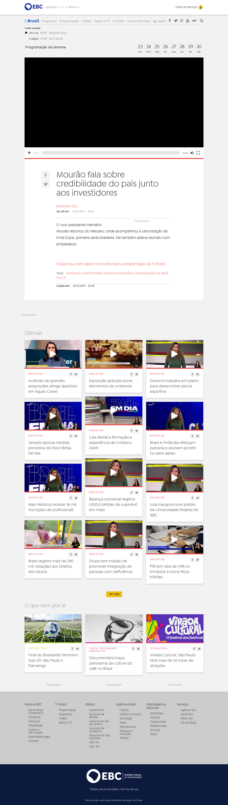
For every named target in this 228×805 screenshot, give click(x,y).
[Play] (29, 153)
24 (148, 47)
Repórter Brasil (58, 33)
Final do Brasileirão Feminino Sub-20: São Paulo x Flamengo (53, 660)
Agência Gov (188, 710)
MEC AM (94, 746)
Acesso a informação (35, 731)
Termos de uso (129, 789)
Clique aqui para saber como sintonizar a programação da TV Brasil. (111, 264)
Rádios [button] (73, 7)
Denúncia (34, 721)
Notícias (155, 717)
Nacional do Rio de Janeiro (99, 723)
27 (174, 47)
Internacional (128, 727)
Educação (126, 718)
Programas (49, 21)
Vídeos (87, 21)
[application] (114, 107)
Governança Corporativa (35, 711)
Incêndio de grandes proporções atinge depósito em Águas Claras (52, 386)
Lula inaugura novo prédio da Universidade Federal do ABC (174, 510)
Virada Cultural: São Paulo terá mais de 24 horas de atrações (172, 660)
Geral (123, 722)
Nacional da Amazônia (96, 730)
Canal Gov (187, 714)
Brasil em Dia (66, 206)
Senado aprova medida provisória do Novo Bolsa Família (49, 448)
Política (124, 738)
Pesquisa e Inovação (126, 732)
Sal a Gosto (56, 38)
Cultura (124, 710)
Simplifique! (35, 725)
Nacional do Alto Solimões (99, 737)
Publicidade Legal (39, 737)
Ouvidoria (34, 717)
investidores (92, 273)
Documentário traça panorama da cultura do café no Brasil (110, 663)
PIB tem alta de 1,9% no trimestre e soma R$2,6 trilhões (170, 572)
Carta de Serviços (186, 7)
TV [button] (64, 7)
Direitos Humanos (131, 714)
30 (198, 47)
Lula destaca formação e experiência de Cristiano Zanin (110, 443)
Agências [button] (52, 7)
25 (157, 47)
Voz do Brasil (188, 722)
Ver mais (114, 594)
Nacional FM (96, 710)
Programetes (158, 721)
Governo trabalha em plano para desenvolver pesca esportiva (174, 386)
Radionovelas (158, 726)
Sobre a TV (102, 21)
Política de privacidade (104, 789)
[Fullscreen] (198, 153)
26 (165, 47)
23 (140, 47)
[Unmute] (192, 153)
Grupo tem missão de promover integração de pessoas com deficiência (110, 566)
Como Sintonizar (139, 21)
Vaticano (73, 273)
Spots (153, 734)
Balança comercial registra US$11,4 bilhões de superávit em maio (113, 504)
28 (182, 47)
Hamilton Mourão (118, 273)
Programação (69, 21)
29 (190, 47)
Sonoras (155, 730)
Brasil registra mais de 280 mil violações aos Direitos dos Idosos (50, 566)
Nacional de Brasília (96, 716)
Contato (118, 21)
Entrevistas (156, 713)
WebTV (162, 21)
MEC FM (94, 742)
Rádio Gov (187, 718)
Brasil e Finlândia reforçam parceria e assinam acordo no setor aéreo (173, 448)
